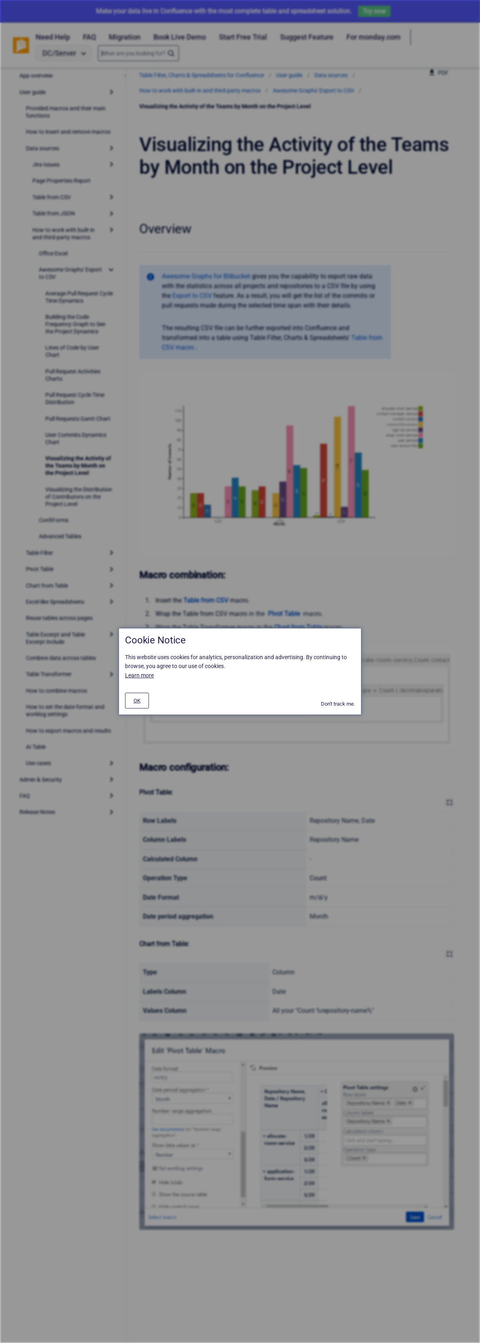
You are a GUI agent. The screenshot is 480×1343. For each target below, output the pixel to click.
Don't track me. (338, 704)
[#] (137, 700)
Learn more (139, 675)
